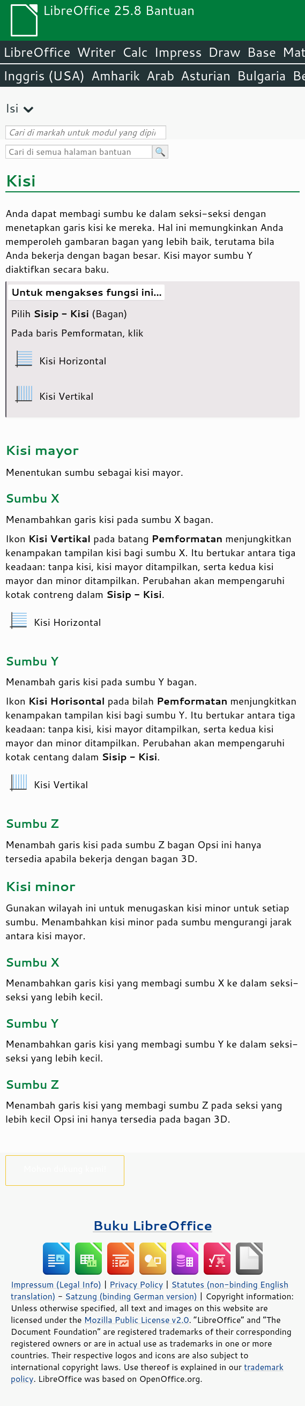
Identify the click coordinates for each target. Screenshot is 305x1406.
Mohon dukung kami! (65, 1168)
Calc (135, 52)
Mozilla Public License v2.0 (136, 1320)
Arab (160, 75)
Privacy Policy (136, 1284)
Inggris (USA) (44, 75)
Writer (96, 52)
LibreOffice (36, 52)
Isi (11, 108)
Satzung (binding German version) (131, 1296)
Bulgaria (261, 75)
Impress (178, 52)
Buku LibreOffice (152, 1225)
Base (261, 52)
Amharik (115, 75)
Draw (224, 52)
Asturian (205, 75)
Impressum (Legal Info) (56, 1284)
